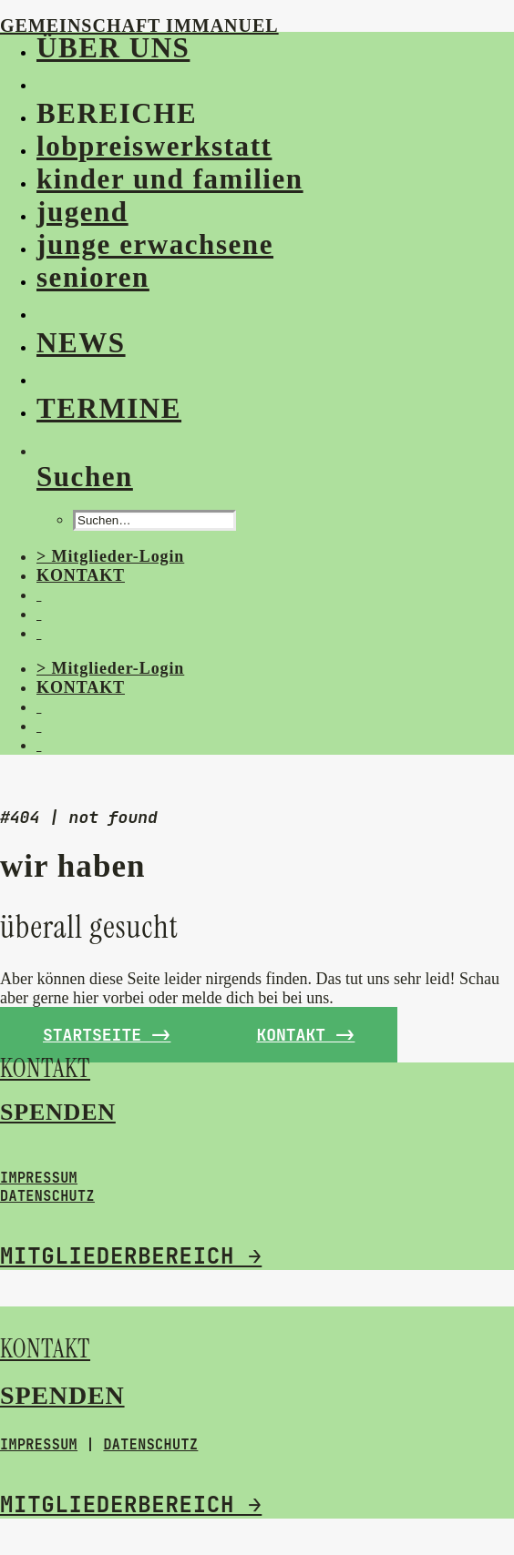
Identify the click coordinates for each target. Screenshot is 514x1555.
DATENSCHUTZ (47, 1196)
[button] (40, 81)
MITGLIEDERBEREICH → (131, 1256)
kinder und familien (169, 179)
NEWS (81, 343)
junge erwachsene (154, 244)
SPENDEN (58, 1112)
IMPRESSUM (38, 1178)
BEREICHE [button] (116, 113)
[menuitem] (254, 48)
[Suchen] (84, 477)
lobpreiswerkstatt (154, 146)
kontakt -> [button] (305, 1034)
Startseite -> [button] (106, 1034)
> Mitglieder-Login (110, 556)
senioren (92, 277)
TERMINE (108, 408)
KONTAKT (80, 575)
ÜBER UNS (113, 48)
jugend (82, 212)
